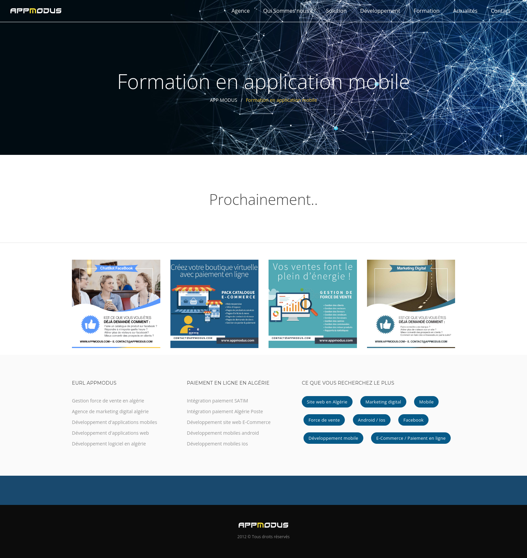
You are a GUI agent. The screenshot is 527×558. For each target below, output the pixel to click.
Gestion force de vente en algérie (108, 400)
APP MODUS (223, 100)
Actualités (465, 10)
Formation (427, 10)
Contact (500, 10)
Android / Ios (372, 420)
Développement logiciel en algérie (109, 443)
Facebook (413, 420)
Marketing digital (383, 402)
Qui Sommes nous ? (288, 10)
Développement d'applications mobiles (114, 422)
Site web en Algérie (327, 402)
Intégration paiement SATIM (217, 400)
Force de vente (324, 420)
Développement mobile (333, 438)
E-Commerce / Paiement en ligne (411, 438)
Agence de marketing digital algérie (110, 411)
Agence (241, 10)
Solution (336, 10)
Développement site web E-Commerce (229, 422)
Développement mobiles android (223, 433)
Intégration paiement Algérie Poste (225, 411)
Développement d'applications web (110, 433)
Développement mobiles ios (217, 443)
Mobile (426, 402)
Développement (380, 10)
